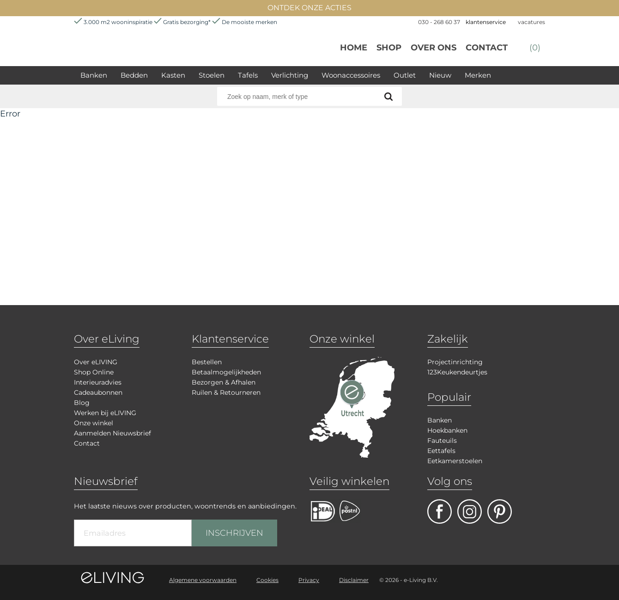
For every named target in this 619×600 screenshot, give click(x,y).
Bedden (134, 75)
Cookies (267, 579)
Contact (487, 48)
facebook (439, 511)
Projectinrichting (455, 362)
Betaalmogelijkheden (226, 372)
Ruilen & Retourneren (226, 392)
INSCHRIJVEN (234, 533)
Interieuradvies (97, 382)
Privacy (308, 579)
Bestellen (207, 362)
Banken (93, 75)
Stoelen (212, 75)
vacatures (531, 21)
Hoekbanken (447, 430)
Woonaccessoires (351, 75)
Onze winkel (93, 423)
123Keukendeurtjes (457, 372)
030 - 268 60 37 (439, 21)
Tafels (248, 75)
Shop (388, 48)
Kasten (173, 75)
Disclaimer (354, 579)
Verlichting (289, 75)
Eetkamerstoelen (454, 461)
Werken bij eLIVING (105, 413)
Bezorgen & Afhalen (223, 382)
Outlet (405, 75)
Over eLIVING (95, 362)
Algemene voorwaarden (203, 579)
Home (353, 48)
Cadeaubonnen (98, 392)
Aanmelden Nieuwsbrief (112, 433)
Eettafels (441, 451)
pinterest (499, 511)
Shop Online (94, 372)
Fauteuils (442, 440)
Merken (478, 75)
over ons (433, 48)
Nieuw (440, 75)
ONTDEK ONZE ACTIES (309, 7)
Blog (82, 402)
